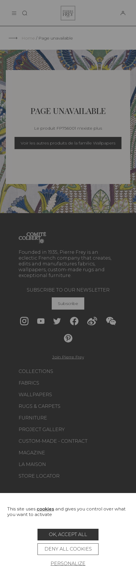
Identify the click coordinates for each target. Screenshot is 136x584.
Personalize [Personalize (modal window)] (68, 563)
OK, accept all (68, 534)
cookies (45, 509)
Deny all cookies (68, 549)
